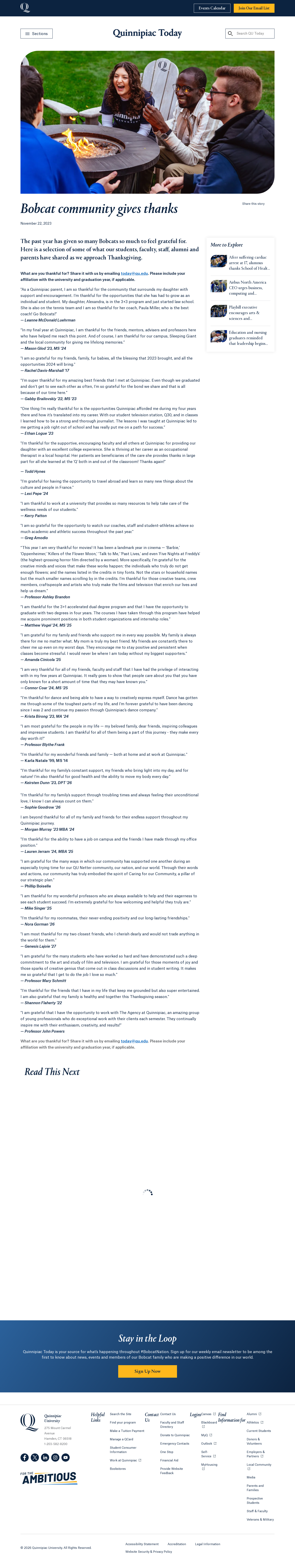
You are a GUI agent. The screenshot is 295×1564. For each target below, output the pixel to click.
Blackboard (209, 1422)
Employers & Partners (261, 1454)
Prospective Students (255, 1500)
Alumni (254, 1414)
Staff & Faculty (257, 1511)
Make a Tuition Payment (127, 1431)
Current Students (259, 1431)
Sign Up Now (148, 1371)
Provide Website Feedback (171, 1471)
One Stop (166, 1452)
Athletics (255, 1422)
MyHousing (209, 1467)
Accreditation (177, 1544)
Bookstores (118, 1468)
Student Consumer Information (123, 1450)
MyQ (206, 1435)
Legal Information (207, 1544)
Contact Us (168, 1414)
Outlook (208, 1443)
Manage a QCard (121, 1439)
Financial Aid (169, 1460)
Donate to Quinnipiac (175, 1435)
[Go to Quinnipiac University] (25, 8)
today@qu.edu (134, 273)
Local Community (261, 1464)
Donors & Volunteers (254, 1441)
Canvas (208, 1414)
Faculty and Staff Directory (172, 1424)
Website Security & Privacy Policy (148, 1551)
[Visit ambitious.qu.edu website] (49, 1478)
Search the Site (120, 1414)
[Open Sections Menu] (36, 33)
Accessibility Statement (142, 1544)
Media (251, 1477)
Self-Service (209, 1454)
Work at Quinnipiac (125, 1460)
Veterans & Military (260, 1519)
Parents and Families (255, 1488)
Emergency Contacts (174, 1443)
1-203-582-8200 (55, 1444)
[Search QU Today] (230, 33)
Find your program (123, 1422)
